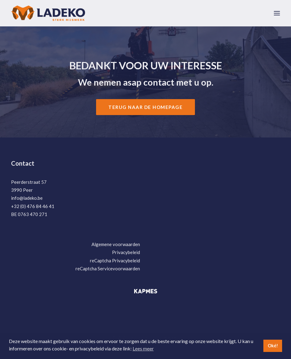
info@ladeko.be (27, 198)
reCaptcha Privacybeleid (115, 260)
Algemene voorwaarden (115, 244)
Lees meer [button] (143, 348)
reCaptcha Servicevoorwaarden (108, 268)
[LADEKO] (48, 13)
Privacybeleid (126, 252)
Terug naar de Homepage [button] (145, 107)
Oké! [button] (273, 345)
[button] (277, 13)
